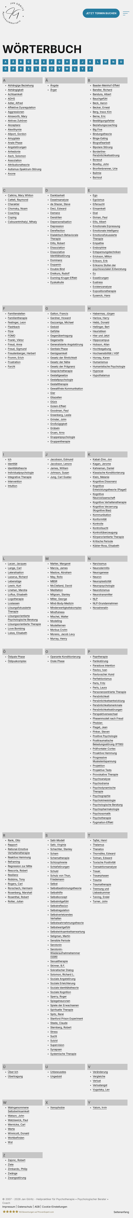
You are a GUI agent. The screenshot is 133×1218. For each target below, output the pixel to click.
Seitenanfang (121, 1212)
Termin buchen (101, 13)
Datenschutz (25, 1206)
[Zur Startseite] (16, 13)
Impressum (8, 1206)
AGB (37, 1206)
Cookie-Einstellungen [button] (54, 1206)
